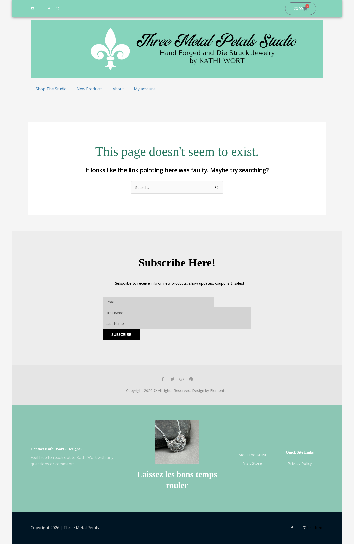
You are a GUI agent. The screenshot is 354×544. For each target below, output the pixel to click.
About (118, 89)
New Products (90, 89)
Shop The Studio (51, 89)
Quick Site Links (300, 452)
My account (144, 89)
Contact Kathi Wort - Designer (58, 449)
